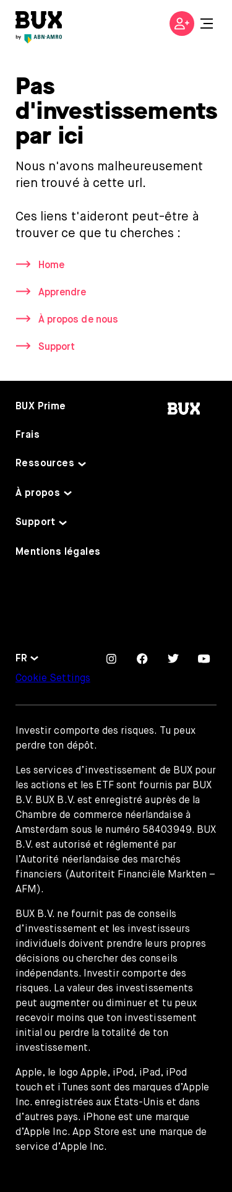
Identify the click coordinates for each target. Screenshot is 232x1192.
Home (51, 266)
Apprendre (62, 293)
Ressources (44, 464)
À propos (37, 493)
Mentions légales (57, 552)
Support (56, 347)
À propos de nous (78, 320)
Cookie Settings (52, 679)
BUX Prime (40, 407)
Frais (27, 435)
